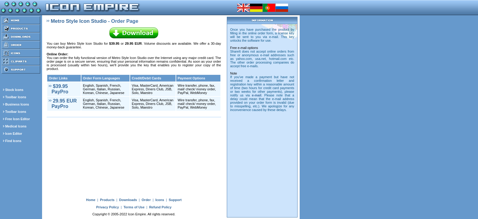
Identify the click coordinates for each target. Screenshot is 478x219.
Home (90, 200)
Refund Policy (160, 207)
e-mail (256, 95)
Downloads (128, 200)
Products (107, 200)
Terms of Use (133, 207)
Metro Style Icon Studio (79, 21)
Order (146, 200)
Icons (159, 200)
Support (175, 200)
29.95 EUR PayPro (63, 103)
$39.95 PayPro (58, 89)
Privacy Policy (107, 207)
